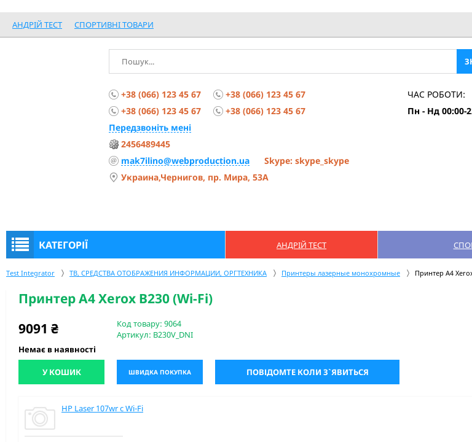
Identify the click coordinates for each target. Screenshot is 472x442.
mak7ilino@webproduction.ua (185, 160)
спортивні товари (114, 24)
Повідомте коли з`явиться (307, 372)
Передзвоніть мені (150, 127)
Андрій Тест (37, 24)
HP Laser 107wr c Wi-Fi (102, 408)
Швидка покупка (159, 372)
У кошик (61, 372)
